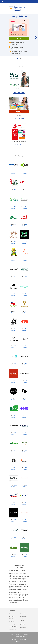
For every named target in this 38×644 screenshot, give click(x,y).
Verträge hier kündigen (21, 636)
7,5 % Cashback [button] (19, 118)
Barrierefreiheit (23, 616)
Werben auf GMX (22, 639)
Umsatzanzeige (12, 629)
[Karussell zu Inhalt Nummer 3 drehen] (20, 58)
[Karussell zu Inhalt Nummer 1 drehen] (17, 58)
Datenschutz (19, 641)
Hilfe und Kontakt (24, 614)
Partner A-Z (11, 621)
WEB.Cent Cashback (19, 1)
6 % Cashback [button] (19, 39)
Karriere (14, 639)
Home (10, 614)
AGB (12, 636)
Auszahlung (12, 624)
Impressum (25, 634)
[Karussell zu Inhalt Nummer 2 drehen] (19, 58)
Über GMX (18, 634)
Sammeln (11, 616)
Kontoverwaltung (13, 626)
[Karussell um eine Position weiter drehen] (35, 37)
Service (11, 634)
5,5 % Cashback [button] (19, 92)
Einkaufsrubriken (13, 619)
